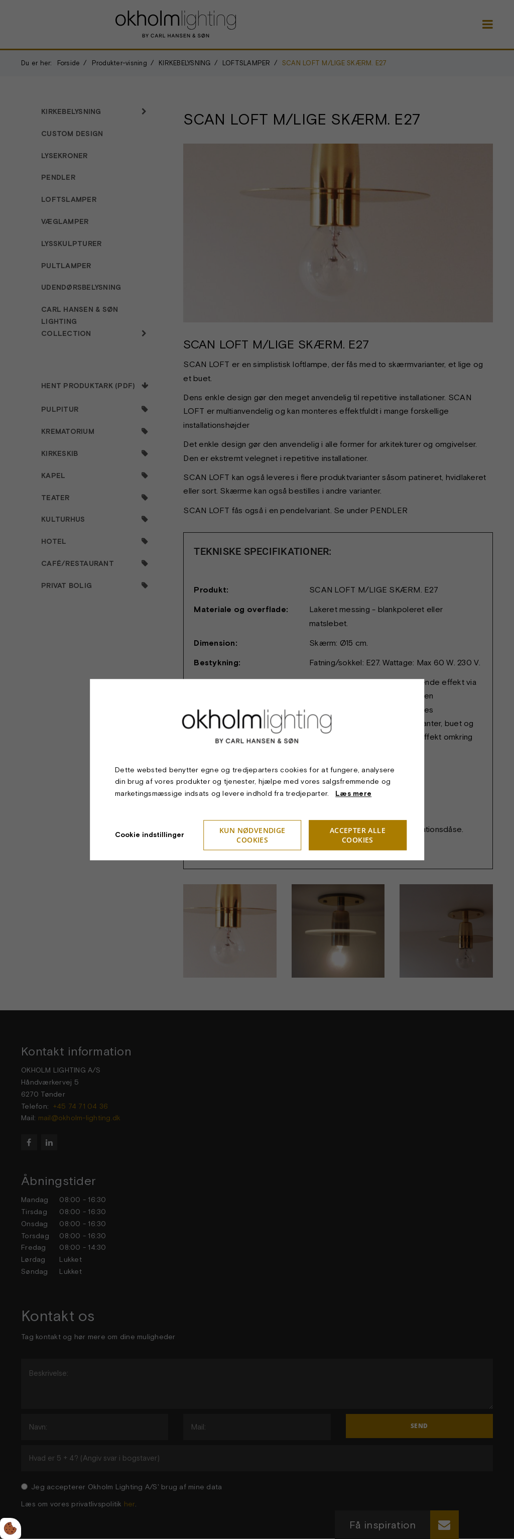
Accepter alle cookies (358, 835)
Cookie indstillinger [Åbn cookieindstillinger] (149, 835)
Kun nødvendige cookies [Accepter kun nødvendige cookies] (252, 835)
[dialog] (257, 769)
